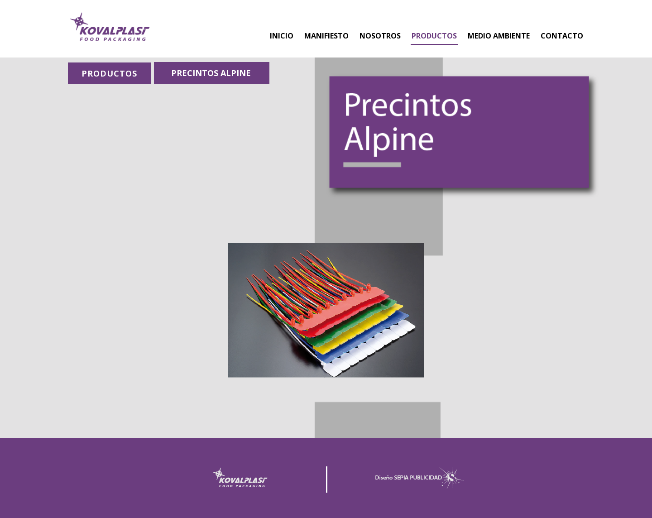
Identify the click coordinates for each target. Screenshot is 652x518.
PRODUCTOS (434, 36)
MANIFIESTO (326, 36)
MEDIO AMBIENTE (499, 36)
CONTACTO (562, 36)
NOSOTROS (380, 36)
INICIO (281, 36)
